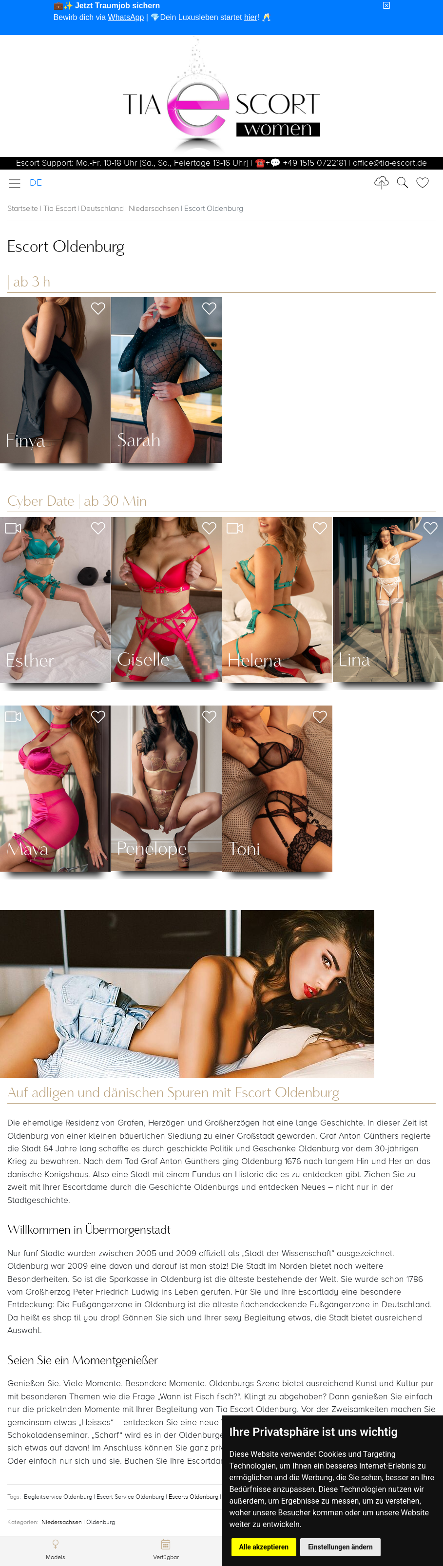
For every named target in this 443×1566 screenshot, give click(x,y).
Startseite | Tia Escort (41, 209)
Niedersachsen (154, 209)
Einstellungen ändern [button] (340, 1547)
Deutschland (102, 209)
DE (36, 183)
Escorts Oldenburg (194, 1497)
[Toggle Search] (425, 182)
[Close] (386, 6)
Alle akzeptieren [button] (264, 1547)
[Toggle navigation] (17, 183)
